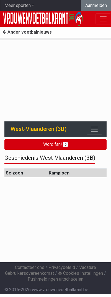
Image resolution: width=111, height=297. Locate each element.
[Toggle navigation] (94, 129)
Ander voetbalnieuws (27, 32)
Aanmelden (96, 5)
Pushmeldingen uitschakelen (55, 279)
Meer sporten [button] (17, 5)
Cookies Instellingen (80, 273)
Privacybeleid (61, 267)
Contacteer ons (29, 267)
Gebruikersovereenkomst (29, 273)
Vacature (87, 267)
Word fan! (55, 144)
